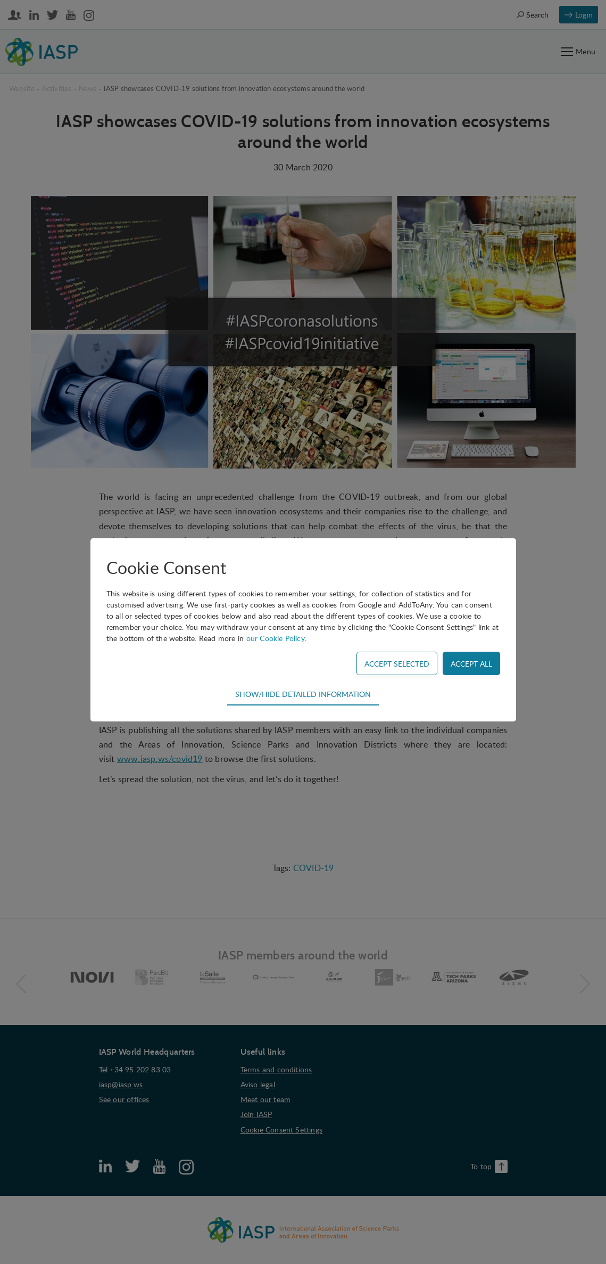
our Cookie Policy (275, 638)
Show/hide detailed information (303, 693)
